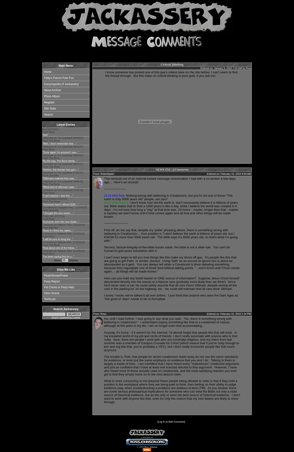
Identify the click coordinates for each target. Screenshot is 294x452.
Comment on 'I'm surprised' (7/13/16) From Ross (62, 193)
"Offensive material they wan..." (59, 178)
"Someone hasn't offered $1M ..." (60, 204)
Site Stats (50, 108)
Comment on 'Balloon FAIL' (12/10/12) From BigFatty (63, 227)
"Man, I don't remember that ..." (59, 143)
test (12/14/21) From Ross (50, 132)
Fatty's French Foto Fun (59, 78)
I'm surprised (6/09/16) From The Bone (60, 201)
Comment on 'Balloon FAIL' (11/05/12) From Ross (63, 253)
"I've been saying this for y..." (58, 256)
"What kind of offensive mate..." (59, 187)
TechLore (49, 299)
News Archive (52, 90)
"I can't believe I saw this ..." (57, 195)
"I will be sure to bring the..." (57, 239)
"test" (45, 134)
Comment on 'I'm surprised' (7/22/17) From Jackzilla (62, 175)
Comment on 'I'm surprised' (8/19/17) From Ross (62, 149)
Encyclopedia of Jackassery (61, 84)
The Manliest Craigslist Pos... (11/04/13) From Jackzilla (64, 210)
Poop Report (52, 281)
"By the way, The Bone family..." (60, 161)
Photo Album (52, 96)
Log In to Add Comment (171, 421)
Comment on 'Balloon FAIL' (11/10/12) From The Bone (63, 245)
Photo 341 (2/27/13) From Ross (60, 219)
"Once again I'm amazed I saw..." (60, 152)
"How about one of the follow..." (59, 247)
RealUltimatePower (56, 275)
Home (48, 72)
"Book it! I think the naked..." (58, 230)
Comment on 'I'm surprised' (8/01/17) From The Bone (62, 158)
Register (49, 102)
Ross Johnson (150, 447)
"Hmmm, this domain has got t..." (60, 169)
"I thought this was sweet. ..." (58, 213)
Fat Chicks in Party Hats (59, 287)
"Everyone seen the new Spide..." (60, 221)
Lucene (76, 317)
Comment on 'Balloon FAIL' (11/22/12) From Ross (63, 236)
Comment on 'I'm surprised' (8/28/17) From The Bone (62, 140)
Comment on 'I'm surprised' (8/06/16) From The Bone (62, 184)
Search (48, 114)
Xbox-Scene (51, 293)
